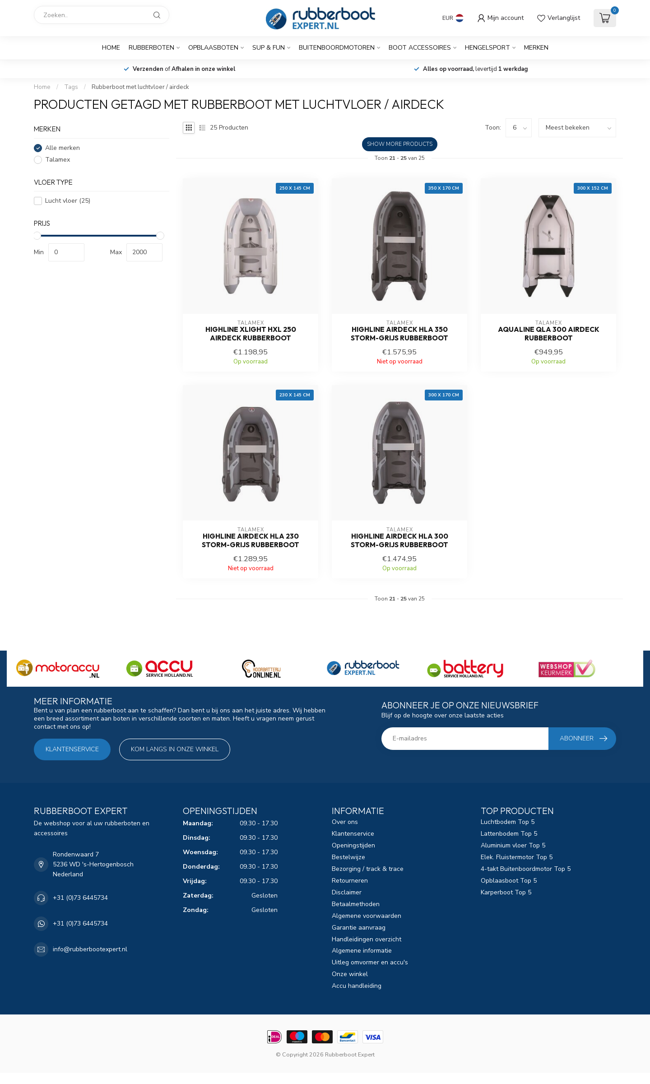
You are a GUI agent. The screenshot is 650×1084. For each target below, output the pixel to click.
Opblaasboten (213, 47)
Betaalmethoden (356, 904)
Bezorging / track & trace (368, 869)
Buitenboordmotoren (337, 47)
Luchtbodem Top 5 (507, 822)
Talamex (57, 159)
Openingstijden (353, 845)
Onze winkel (350, 974)
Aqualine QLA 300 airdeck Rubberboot (548, 334)
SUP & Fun (268, 47)
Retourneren (350, 880)
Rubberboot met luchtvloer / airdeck (140, 87)
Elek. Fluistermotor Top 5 (516, 857)
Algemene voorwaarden (366, 916)
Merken (536, 47)
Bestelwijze (348, 857)
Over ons (345, 822)
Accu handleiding (356, 986)
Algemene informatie (362, 950)
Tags (71, 87)
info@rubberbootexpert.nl (90, 949)
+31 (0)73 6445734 (80, 897)
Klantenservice (72, 749)
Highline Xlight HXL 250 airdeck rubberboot (250, 334)
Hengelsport (487, 47)
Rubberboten (151, 47)
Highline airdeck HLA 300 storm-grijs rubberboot (399, 540)
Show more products (399, 144)
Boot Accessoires (420, 47)
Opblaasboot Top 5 (509, 880)
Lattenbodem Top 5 (509, 833)
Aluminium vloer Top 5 (513, 845)
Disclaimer (347, 892)
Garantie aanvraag (358, 927)
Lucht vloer (67, 200)
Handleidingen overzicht (366, 939)
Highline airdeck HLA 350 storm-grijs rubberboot (399, 334)
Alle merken (62, 147)
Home (111, 47)
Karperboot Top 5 (506, 892)
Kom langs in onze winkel (174, 749)
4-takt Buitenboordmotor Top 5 (526, 869)
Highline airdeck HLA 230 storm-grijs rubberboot (250, 540)
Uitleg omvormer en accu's (370, 962)
